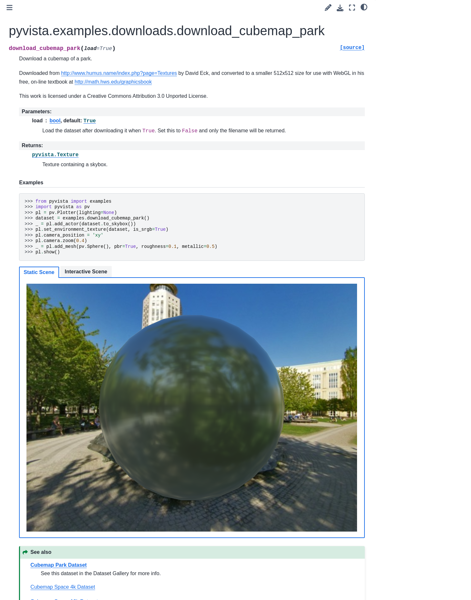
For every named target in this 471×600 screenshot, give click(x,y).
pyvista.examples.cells (50, 272)
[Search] (54, 82)
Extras (23, 293)
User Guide (28, 108)
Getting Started (32, 98)
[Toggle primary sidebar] (110, 7)
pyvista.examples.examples (55, 201)
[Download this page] (340, 8)
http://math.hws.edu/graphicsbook (323, 82)
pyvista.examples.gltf (48, 262)
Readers (30, 180)
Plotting (29, 160)
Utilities (29, 170)
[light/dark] (364, 6)
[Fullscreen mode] (352, 7)
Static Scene (139, 280)
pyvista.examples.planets (53, 231)
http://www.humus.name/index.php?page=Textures (220, 73)
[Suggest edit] (328, 7)
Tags (21, 119)
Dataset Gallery (43, 283)
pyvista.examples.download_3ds (60, 252)
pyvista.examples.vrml (50, 242)
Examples (27, 129)
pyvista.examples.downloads (59, 211)
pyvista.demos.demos (49, 221)
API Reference (32, 139)
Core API (31, 149)
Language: (46, 66)
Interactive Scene (186, 280)
